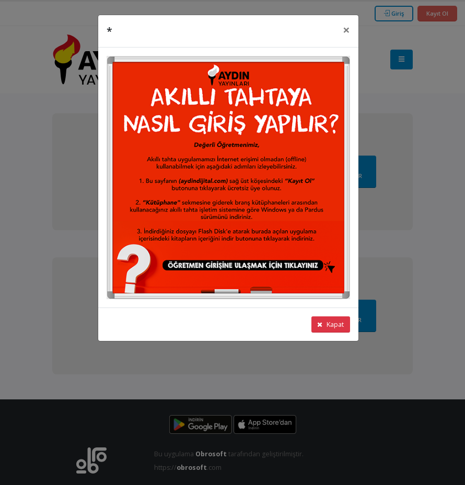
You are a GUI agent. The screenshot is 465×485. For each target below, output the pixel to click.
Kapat (330, 324)
